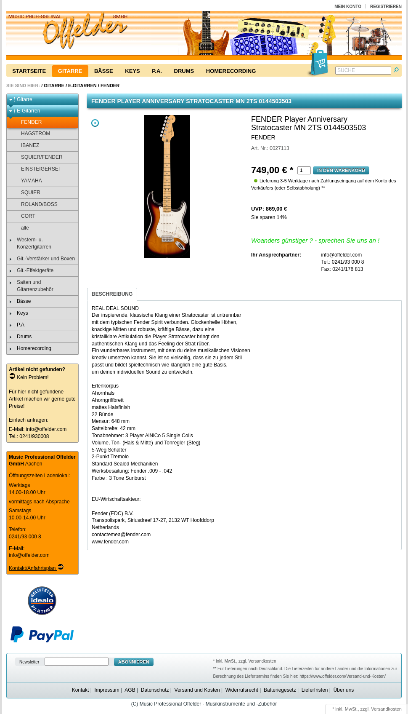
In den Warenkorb (341, 170)
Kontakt (80, 690)
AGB (130, 690)
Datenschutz (155, 690)
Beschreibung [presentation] (112, 294)
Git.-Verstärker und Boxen (42, 259)
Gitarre (70, 71)
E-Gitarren (82, 85)
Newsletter (29, 662)
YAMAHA (27, 181)
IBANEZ (26, 145)
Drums (184, 71)
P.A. (157, 71)
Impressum (106, 690)
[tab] (112, 294)
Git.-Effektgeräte (31, 270)
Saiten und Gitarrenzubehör (31, 285)
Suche (346, 70)
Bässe (103, 71)
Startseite (29, 71)
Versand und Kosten (197, 690)
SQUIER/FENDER (38, 157)
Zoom (95, 123)
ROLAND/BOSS (35, 204)
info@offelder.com (46, 429)
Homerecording (231, 71)
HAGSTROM (31, 134)
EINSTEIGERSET (37, 169)
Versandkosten (386, 708)
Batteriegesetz (280, 690)
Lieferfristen (315, 690)
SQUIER (26, 193)
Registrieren (386, 6)
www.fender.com (110, 542)
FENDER (110, 85)
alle (21, 228)
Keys (132, 71)
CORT (24, 216)
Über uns (344, 690)
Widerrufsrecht (241, 690)
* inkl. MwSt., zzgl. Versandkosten (244, 661)
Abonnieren (133, 661)
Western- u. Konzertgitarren (30, 243)
